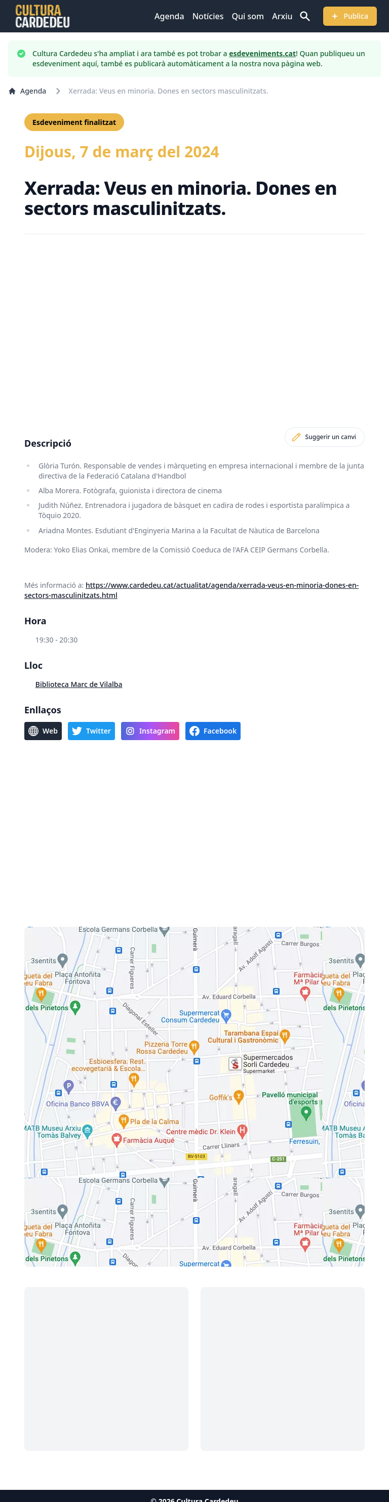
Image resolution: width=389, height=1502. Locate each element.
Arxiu (282, 16)
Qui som (247, 16)
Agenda (169, 16)
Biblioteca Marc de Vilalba (79, 684)
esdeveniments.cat (262, 53)
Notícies (208, 16)
